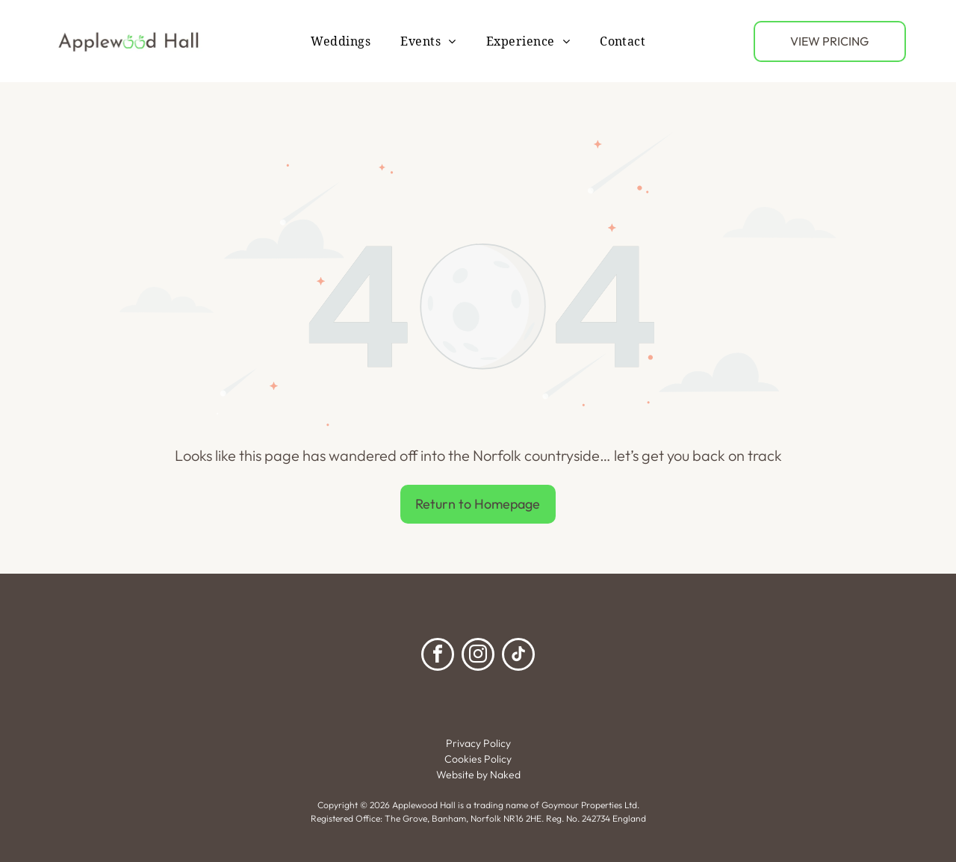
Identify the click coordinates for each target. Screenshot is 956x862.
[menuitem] (341, 40)
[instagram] (478, 656)
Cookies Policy (478, 759)
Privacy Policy (478, 743)
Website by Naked (478, 774)
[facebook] (437, 656)
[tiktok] (518, 656)
